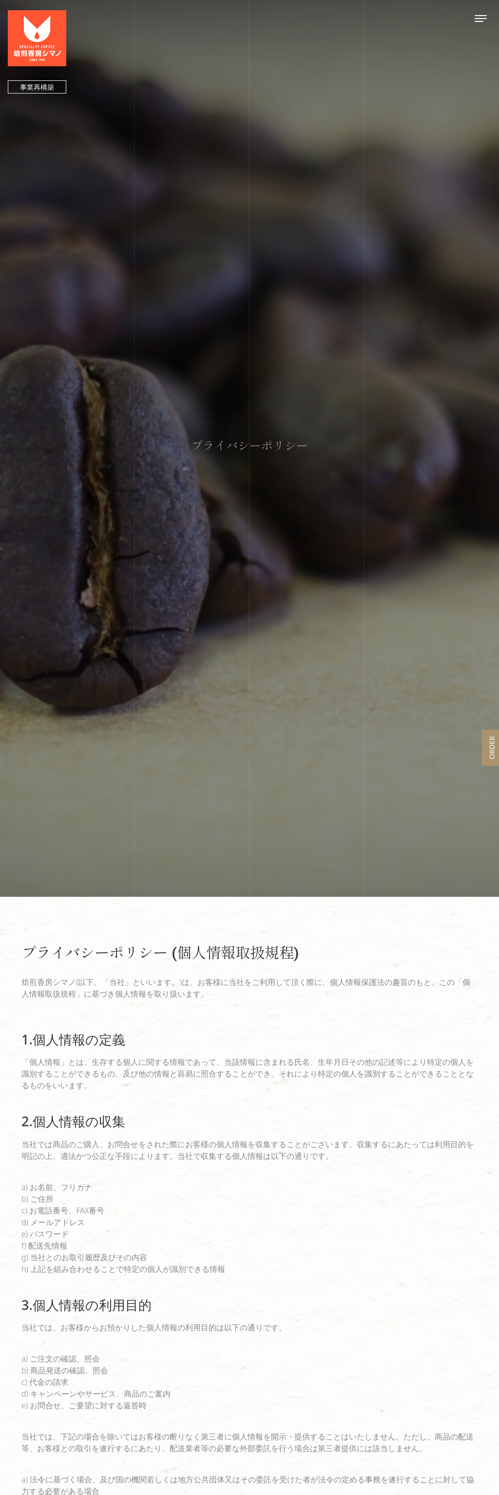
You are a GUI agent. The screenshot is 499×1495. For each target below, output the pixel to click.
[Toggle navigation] (480, 18)
